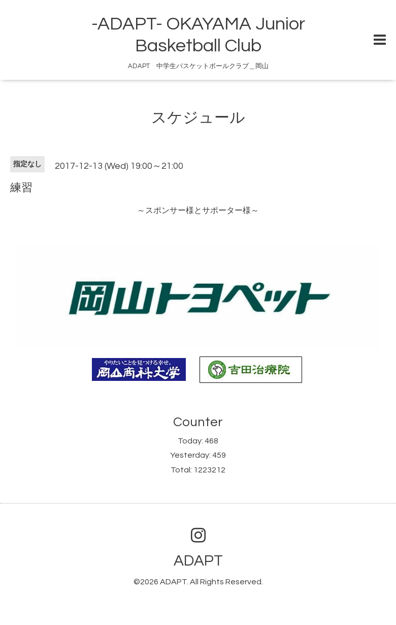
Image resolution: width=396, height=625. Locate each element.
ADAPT (198, 561)
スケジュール (198, 118)
